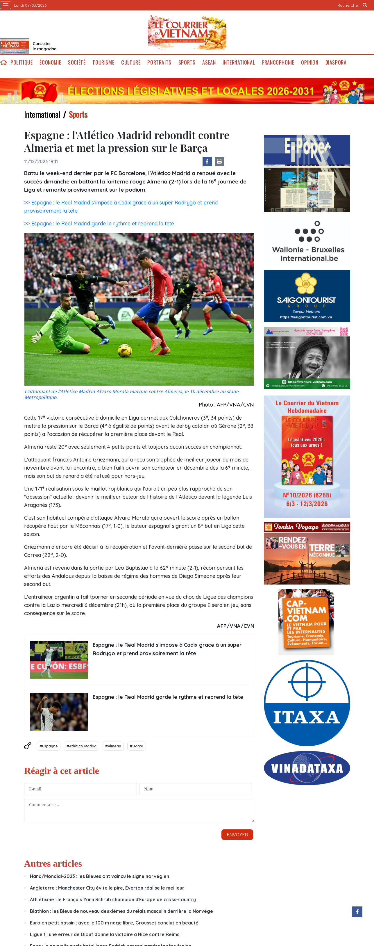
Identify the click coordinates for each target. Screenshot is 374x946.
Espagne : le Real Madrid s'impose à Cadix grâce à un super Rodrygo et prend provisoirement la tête (167, 649)
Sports (187, 62)
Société (76, 62)
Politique (21, 62)
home (3, 62)
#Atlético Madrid (81, 746)
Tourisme (103, 62)
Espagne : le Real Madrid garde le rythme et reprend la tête (168, 697)
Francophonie (278, 62)
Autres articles (53, 863)
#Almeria (113, 746)
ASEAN (209, 62)
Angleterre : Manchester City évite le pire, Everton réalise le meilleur (107, 888)
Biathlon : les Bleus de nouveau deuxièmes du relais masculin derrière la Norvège (121, 911)
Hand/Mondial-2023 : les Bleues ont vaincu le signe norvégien (99, 876)
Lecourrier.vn (187, 32)
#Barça (136, 746)
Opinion (309, 62)
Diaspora (336, 62)
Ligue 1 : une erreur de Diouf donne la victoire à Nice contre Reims (104, 934)
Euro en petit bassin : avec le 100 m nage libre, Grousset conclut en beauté (114, 923)
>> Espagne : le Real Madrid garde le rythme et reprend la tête (99, 223)
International (239, 62)
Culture (130, 62)
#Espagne (49, 746)
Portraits (159, 62)
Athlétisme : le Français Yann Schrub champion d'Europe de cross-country (113, 899)
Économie (50, 62)
